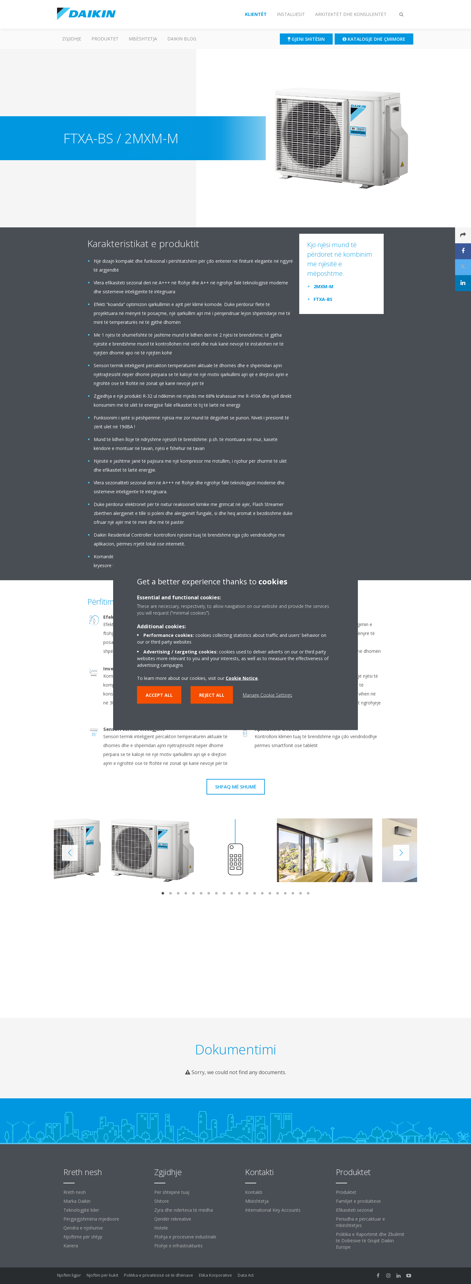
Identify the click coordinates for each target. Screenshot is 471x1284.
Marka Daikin (77, 1201)
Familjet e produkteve (358, 1201)
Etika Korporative (215, 1275)
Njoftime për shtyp (82, 1237)
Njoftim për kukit (102, 1275)
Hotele (161, 1228)
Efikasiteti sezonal (354, 1210)
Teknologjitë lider (81, 1210)
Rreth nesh (74, 1192)
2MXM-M (323, 286)
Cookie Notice (242, 678)
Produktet (105, 39)
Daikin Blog (181, 39)
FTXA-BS (323, 299)
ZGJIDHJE (71, 39)
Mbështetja (143, 39)
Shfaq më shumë (235, 786)
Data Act (246, 1275)
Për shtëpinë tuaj (171, 1192)
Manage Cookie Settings (267, 695)
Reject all (211, 695)
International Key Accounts (273, 1210)
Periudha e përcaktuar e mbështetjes (360, 1222)
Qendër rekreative (172, 1219)
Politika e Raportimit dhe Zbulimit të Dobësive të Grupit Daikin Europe (370, 1240)
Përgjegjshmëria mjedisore (91, 1219)
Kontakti (253, 1192)
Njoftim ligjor (69, 1275)
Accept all (159, 695)
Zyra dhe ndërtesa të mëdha (183, 1210)
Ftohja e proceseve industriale (185, 1237)
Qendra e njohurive (83, 1228)
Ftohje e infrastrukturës (178, 1246)
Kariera (70, 1246)
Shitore (161, 1201)
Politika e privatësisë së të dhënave (158, 1275)
